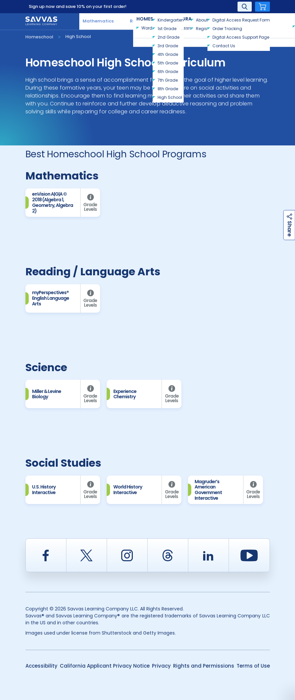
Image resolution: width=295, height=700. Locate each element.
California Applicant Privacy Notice (105, 665)
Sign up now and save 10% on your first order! (78, 6)
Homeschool (39, 37)
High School (78, 36)
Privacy (161, 665)
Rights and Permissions (203, 665)
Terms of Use (253, 665)
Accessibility (41, 665)
